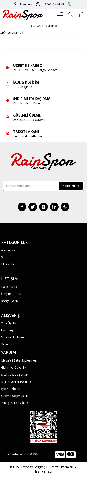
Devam (43, 43)
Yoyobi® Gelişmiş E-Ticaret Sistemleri (47, 467)
